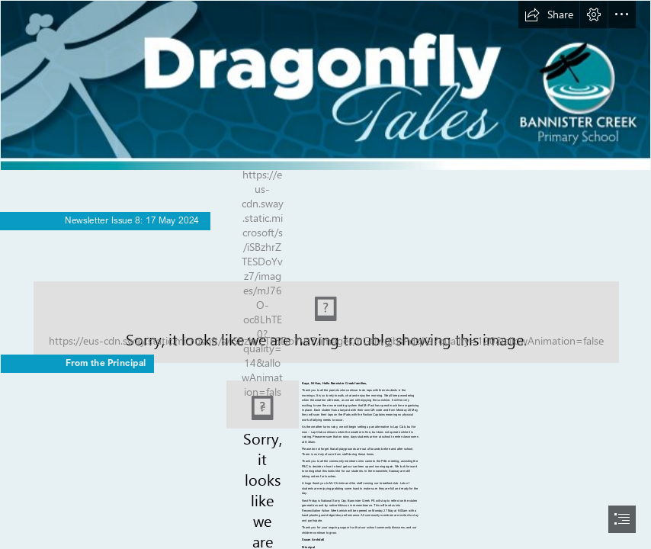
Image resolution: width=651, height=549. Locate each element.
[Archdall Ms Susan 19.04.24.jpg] (263, 404)
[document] (325, 274)
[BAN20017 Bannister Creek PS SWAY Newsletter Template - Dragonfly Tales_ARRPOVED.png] (325, 85)
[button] (548, 14)
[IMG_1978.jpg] (325, 307)
